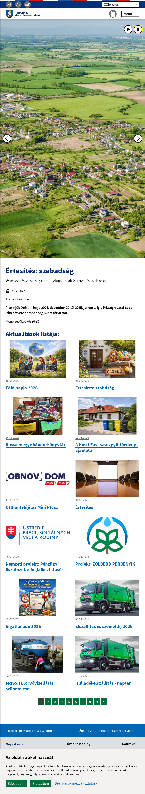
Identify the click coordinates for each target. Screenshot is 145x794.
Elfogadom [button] (16, 783)
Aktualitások (62, 280)
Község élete (39, 280)
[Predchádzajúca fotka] (7, 138)
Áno (82, 731)
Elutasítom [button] (41, 783)
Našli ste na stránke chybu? (116, 731)
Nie (90, 731)
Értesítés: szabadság (92, 280)
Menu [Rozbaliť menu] (130, 14)
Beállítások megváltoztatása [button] (76, 783)
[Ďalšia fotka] (138, 138)
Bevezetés (15, 280)
